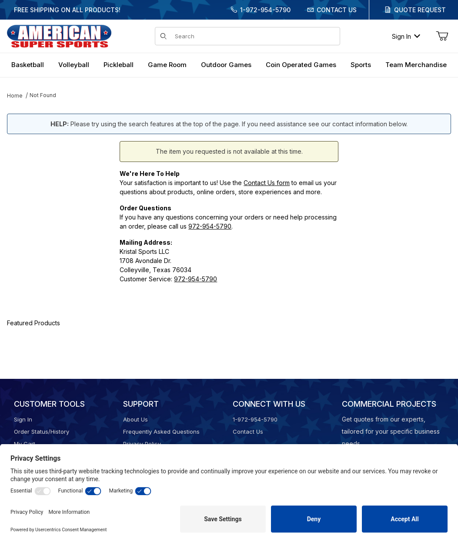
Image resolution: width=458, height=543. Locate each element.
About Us (135, 419)
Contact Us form (267, 182)
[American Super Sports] (59, 35)
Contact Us (337, 9)
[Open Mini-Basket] (442, 36)
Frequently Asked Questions (161, 431)
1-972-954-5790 (265, 9)
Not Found (43, 95)
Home (15, 95)
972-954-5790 (209, 226)
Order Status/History (41, 431)
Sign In (406, 36)
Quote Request (420, 9)
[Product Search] (254, 36)
